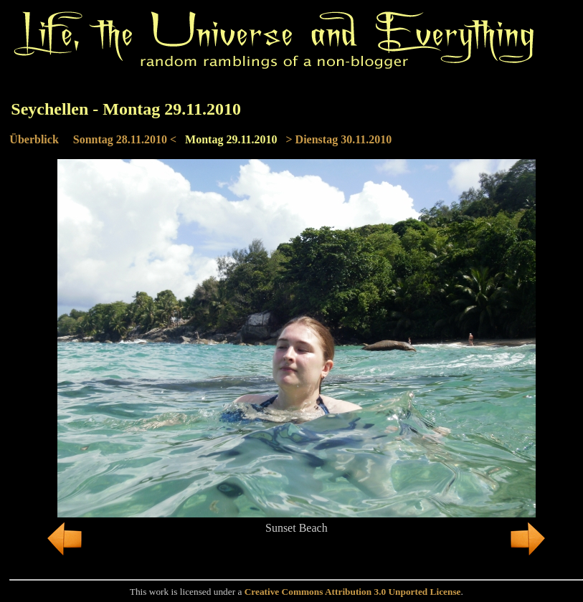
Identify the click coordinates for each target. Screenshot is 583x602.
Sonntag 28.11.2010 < (124, 139)
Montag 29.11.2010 (231, 139)
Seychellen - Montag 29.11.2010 (126, 109)
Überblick (33, 139)
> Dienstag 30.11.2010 (339, 139)
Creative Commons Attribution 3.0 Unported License (353, 591)
